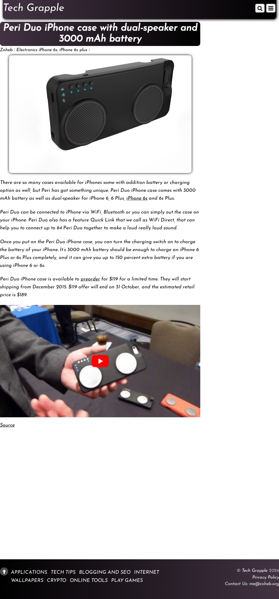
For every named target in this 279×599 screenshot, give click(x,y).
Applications (29, 572)
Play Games (127, 580)
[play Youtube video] (100, 361)
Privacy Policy (265, 577)
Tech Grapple (255, 571)
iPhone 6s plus (73, 50)
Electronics (27, 50)
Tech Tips (63, 572)
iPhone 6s (48, 50)
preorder (90, 279)
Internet (146, 572)
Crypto (56, 580)
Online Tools (89, 580)
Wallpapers (27, 580)
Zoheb (6, 50)
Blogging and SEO (105, 572)
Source (7, 425)
